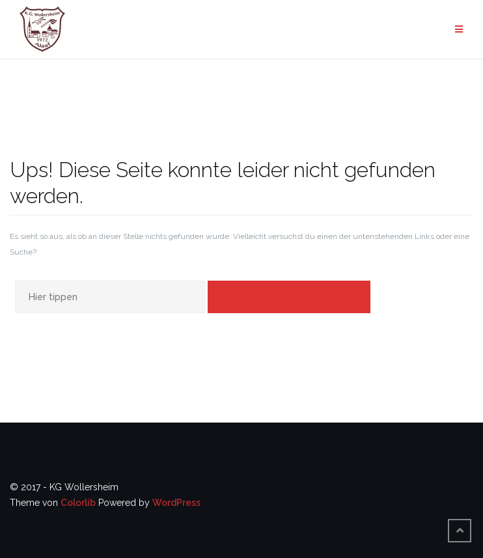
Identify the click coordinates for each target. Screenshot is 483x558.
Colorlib (78, 502)
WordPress (176, 502)
